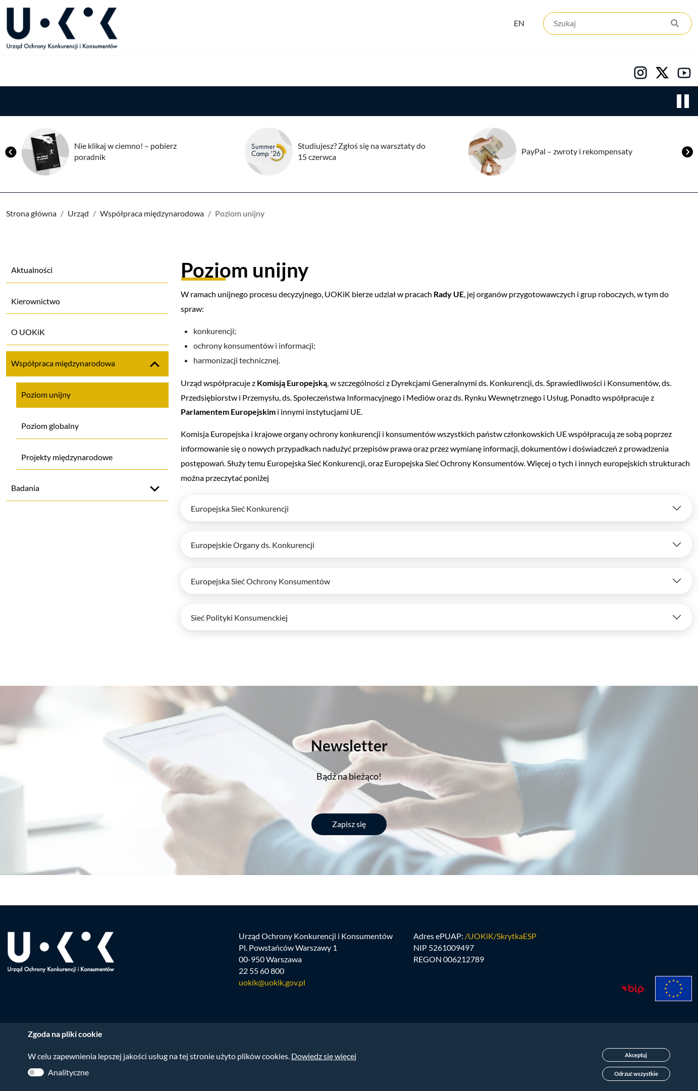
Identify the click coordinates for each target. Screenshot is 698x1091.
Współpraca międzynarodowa (152, 214)
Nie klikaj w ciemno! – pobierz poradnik (125, 151)
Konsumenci (188, 71)
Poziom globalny (50, 426)
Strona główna (31, 214)
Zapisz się (349, 824)
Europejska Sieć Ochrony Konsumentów (260, 581)
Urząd (18, 71)
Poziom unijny (46, 395)
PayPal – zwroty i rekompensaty (576, 151)
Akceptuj (636, 1055)
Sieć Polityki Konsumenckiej (239, 618)
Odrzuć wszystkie (636, 1073)
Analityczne (68, 1072)
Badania (25, 488)
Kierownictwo (35, 301)
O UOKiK (28, 332)
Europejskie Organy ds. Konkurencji (252, 545)
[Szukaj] (617, 24)
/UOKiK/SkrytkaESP (500, 937)
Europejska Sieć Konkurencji (240, 509)
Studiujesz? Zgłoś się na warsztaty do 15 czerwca (361, 151)
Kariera (345, 71)
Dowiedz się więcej (323, 1056)
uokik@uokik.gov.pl (272, 983)
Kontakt (417, 71)
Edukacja (271, 71)
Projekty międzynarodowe (67, 457)
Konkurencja (96, 71)
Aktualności (31, 270)
